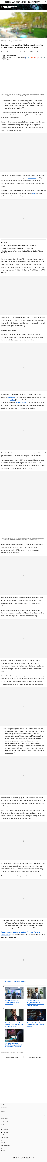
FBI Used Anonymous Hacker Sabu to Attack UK (17, 248)
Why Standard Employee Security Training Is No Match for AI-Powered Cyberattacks (13, 1045)
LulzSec (12, 400)
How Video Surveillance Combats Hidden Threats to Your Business (13, 1002)
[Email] (41, 57)
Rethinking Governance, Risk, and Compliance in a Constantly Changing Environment (14, 1024)
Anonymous (32, 178)
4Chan (34, 193)
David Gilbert (12, 55)
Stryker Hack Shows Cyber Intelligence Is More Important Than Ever (35, 1024)
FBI (29, 603)
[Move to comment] (44, 57)
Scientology (12, 397)
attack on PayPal (21, 402)
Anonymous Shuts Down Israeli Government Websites (19, 245)
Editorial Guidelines (35, 1057)
